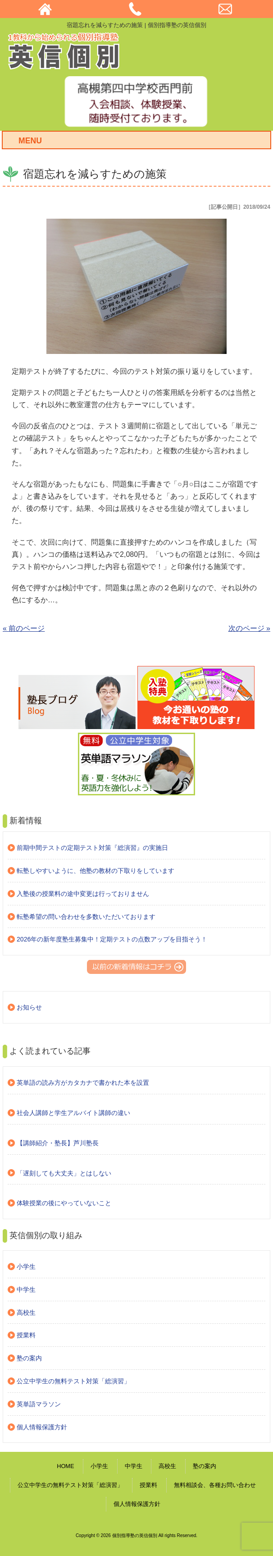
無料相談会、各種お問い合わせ (215, 1485)
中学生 (26, 1289)
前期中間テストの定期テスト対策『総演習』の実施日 (92, 847)
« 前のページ (24, 628)
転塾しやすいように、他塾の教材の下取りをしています (95, 870)
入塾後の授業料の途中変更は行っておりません (83, 893)
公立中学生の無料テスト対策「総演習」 (73, 1381)
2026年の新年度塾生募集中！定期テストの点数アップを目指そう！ (112, 939)
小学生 (26, 1266)
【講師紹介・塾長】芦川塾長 (58, 1143)
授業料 (26, 1335)
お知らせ (29, 1007)
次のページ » (249, 628)
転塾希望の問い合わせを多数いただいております (86, 916)
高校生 (26, 1312)
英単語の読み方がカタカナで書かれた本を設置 (83, 1082)
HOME (65, 1466)
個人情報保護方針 (42, 1427)
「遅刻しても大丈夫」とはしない (64, 1173)
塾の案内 (29, 1358)
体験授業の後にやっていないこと (64, 1203)
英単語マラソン (39, 1404)
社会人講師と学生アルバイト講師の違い (73, 1112)
